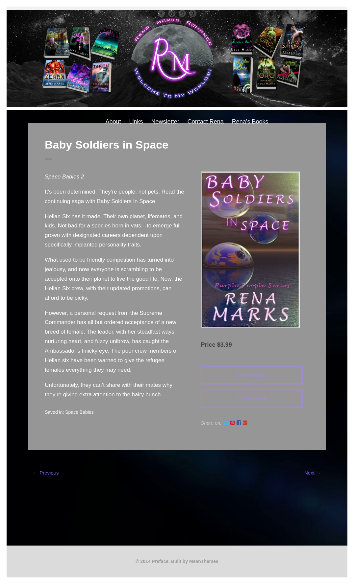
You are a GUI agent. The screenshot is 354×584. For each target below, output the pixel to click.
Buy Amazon (252, 375)
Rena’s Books (250, 121)
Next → (312, 473)
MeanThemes (203, 561)
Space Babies (79, 412)
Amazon (192, 13)
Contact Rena (206, 121)
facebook (161, 13)
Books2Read (252, 398)
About (113, 121)
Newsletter (165, 121)
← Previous (46, 473)
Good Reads (182, 13)
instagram (171, 13)
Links (136, 121)
